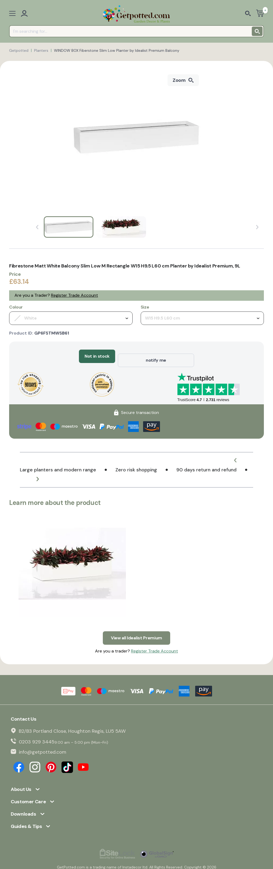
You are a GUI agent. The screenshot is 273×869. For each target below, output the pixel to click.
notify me (156, 356)
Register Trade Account (74, 295)
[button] (239, 456)
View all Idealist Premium (136, 629)
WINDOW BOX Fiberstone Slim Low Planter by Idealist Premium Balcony (116, 50)
